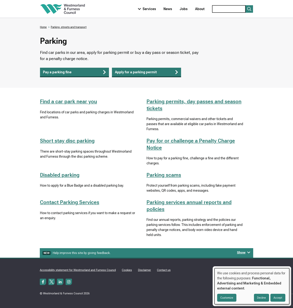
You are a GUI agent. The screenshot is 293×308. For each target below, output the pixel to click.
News (168, 9)
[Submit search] (249, 9)
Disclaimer (144, 270)
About (200, 9)
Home (43, 27)
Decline (261, 297)
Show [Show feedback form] (243, 252)
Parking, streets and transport (69, 27)
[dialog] (252, 286)
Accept (278, 297)
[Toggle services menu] (146, 9)
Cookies (127, 270)
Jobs (184, 9)
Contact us (164, 270)
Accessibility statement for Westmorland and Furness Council (78, 270)
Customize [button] (226, 297)
